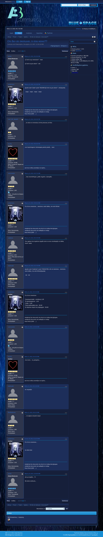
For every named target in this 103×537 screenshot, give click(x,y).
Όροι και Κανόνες (89, 533)
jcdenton (11, 84)
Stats (72, 41)
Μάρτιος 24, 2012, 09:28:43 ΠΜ (32, 143)
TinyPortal (76, 533)
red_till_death (13, 119)
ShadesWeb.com (18, 535)
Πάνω (8, 500)
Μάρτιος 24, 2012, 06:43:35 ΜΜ (32, 237)
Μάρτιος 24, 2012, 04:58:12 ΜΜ (32, 203)
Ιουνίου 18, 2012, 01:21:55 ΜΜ (32, 438)
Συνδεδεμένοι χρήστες (80, 65)
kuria (10, 144)
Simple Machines (18, 533)
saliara (10, 238)
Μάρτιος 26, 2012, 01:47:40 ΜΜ (32, 265)
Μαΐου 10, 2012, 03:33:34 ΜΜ (32, 292)
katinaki (11, 266)
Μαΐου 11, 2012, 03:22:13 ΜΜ (32, 412)
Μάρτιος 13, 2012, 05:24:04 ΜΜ (32, 56)
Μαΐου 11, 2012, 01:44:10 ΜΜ (32, 356)
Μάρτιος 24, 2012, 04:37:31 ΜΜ (32, 173)
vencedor (11, 173)
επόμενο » (64, 46)
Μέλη (74, 46)
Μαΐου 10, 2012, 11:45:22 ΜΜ (32, 326)
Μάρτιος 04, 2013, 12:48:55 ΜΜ (32, 473)
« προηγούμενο (55, 46)
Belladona (11, 412)
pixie (9, 56)
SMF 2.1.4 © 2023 (9, 533)
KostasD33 (75, 72)
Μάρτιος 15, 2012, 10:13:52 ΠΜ (32, 84)
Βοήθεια (82, 533)
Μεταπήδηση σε (41, 508)
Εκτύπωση (65, 51)
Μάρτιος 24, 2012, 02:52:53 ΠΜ (32, 119)
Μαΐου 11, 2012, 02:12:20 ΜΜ (32, 386)
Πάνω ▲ (96, 533)
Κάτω (8, 51)
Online (9, 513)
